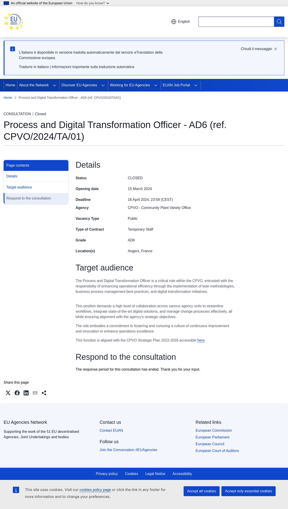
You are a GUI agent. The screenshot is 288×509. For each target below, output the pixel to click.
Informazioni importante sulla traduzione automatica (93, 67)
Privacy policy (107, 474)
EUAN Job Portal (176, 85)
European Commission (214, 430)
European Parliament (212, 437)
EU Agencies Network (25, 422)
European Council (210, 444)
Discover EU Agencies (79, 85)
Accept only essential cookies (248, 491)
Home (10, 85)
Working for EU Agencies (130, 85)
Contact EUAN (111, 430)
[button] (8, 393)
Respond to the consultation (28, 198)
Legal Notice (155, 474)
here (201, 340)
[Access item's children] (54, 85)
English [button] (180, 21)
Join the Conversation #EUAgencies (128, 450)
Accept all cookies (201, 491)
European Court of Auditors (217, 451)
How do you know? (92, 3)
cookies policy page (95, 490)
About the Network (34, 85)
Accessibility (182, 474)
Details (11, 176)
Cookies (131, 474)
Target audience (19, 187)
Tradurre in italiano (34, 67)
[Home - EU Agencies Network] (13, 22)
